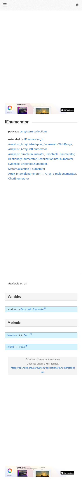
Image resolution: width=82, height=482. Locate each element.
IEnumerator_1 (33, 139)
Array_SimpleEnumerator (60, 173)
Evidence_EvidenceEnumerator (27, 163)
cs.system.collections (33, 131)
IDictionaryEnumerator (22, 159)
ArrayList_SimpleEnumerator (26, 154)
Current (26, 309)
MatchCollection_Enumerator (26, 168)
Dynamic (38, 309)
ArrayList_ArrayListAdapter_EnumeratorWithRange (40, 144)
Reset (10, 346)
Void (22, 346)
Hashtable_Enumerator (59, 154)
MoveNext (13, 335)
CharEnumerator (18, 178)
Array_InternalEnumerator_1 (26, 173)
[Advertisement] (41, 58)
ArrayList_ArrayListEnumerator (27, 149)
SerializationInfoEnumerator (55, 159)
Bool (27, 335)
